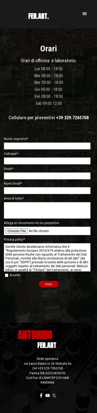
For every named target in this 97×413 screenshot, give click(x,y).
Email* (8, 169)
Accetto (15, 275)
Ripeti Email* (13, 183)
